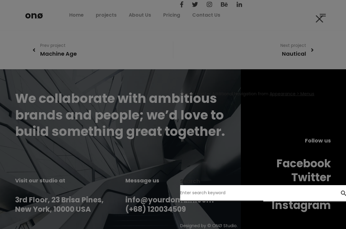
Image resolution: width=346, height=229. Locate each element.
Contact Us (223, 14)
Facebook (303, 163)
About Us (156, 14)
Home (93, 14)
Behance (306, 191)
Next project (293, 45)
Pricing (188, 14)
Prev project (53, 45)
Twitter (311, 177)
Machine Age (58, 53)
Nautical (294, 53)
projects (122, 14)
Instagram (301, 205)
